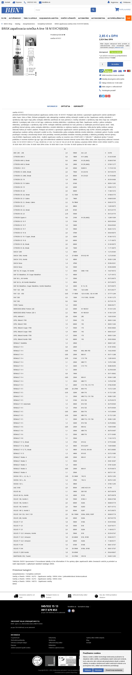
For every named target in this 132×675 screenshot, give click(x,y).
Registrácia (114, 2)
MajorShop (74, 672)
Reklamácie (52, 645)
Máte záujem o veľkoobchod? (112, 87)
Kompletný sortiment (45, 24)
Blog (87, 640)
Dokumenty (52, 638)
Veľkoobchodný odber (55, 643)
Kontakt (6, 2)
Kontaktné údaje (83, 606)
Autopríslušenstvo (116, 18)
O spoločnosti (15, 638)
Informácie (52, 106)
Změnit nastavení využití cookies (20, 648)
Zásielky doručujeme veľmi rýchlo (113, 79)
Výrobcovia (52, 640)
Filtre (3, 18)
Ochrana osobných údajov (19, 643)
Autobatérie (83, 18)
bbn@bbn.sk (44, 2)
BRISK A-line (57, 576)
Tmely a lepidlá (30, 18)
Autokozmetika (98, 18)
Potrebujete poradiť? (109, 90)
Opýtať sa (65, 106)
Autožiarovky (15, 18)
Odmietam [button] (98, 670)
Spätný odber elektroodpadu (95, 638)
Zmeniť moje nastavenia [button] (114, 670)
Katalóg (17, 24)
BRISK (28, 576)
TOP (128, 18)
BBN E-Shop (8, 24)
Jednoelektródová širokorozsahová (75, 576)
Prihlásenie (126, 2)
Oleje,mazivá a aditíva (48, 18)
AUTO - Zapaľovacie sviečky (41, 576)
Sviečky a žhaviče (68, 18)
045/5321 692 (30, 2)
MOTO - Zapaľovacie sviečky (42, 581)
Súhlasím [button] (88, 670)
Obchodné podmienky (18, 640)
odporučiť (78, 106)
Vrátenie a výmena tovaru (56, 648)
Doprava (17, 2)
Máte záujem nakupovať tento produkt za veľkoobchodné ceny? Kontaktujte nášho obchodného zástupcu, (114, 45)
